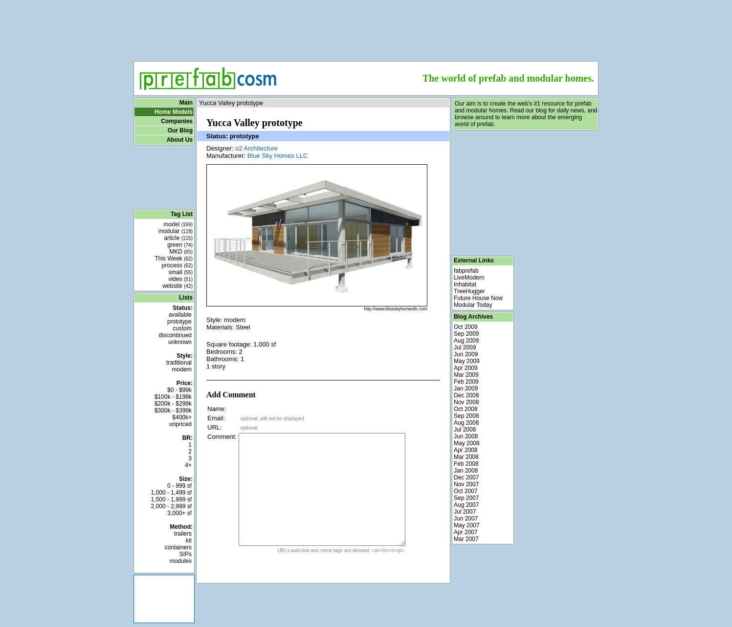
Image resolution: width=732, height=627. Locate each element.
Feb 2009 (466, 381)
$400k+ (182, 417)
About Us (180, 139)
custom (182, 328)
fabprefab (466, 270)
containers (178, 547)
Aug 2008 (466, 422)
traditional (179, 362)
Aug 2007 (466, 504)
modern (182, 369)
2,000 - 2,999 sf (171, 506)
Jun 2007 (466, 518)
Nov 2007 (466, 484)
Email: (216, 418)
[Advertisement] (366, 27)
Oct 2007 (466, 491)
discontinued (175, 335)
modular (175, 231)
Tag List (182, 214)
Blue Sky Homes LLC (277, 155)
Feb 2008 (466, 463)
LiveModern (469, 277)
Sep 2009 (466, 333)
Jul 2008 (465, 429)
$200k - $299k (173, 403)
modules (181, 561)
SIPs (185, 554)
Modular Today (473, 305)
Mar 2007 (466, 539)
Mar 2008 (466, 457)
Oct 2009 (466, 327)
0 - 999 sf (179, 485)
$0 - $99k (179, 390)
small (181, 272)
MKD (181, 251)
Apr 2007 (466, 532)
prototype (179, 321)
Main (186, 102)
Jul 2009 (465, 347)
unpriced (180, 424)
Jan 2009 (466, 388)
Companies (177, 121)
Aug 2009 (466, 340)
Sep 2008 (466, 415)
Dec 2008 (466, 395)
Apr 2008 (466, 450)
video (180, 279)
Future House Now (478, 298)
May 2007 (467, 525)
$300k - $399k (173, 410)
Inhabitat (465, 284)
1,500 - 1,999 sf (171, 499)
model (178, 224)
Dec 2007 (466, 477)
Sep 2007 (466, 498)
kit (189, 540)
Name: (216, 408)
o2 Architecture (256, 148)
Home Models (174, 111)
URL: (214, 427)
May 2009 (467, 361)
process (177, 265)
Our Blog (180, 130)
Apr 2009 (466, 368)
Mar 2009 (466, 374)
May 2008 (467, 443)
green (180, 244)
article (178, 238)
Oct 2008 (466, 409)
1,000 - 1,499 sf (171, 492)
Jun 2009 (466, 354)
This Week (174, 258)
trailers (183, 533)
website (177, 285)
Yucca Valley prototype (231, 103)
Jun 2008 (466, 436)
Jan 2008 (466, 470)
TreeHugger (469, 291)
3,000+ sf (179, 513)
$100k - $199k (173, 396)
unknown (180, 342)
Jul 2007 (465, 511)
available (180, 314)
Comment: (222, 436)
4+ (188, 465)
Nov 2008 (466, 402)
